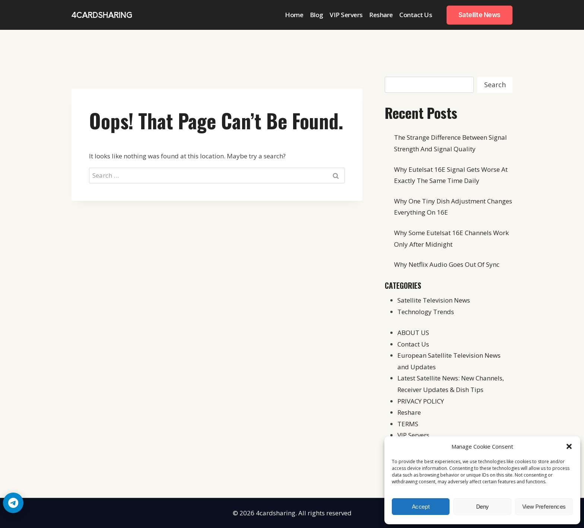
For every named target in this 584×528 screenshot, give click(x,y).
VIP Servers (346, 14)
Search (495, 84)
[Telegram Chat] (13, 503)
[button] (569, 446)
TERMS (407, 424)
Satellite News (479, 15)
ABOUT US (413, 332)
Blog (316, 14)
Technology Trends (425, 311)
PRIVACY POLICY (420, 401)
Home (294, 14)
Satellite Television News (433, 300)
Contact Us (415, 14)
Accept (421, 506)
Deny (482, 506)
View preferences (544, 506)
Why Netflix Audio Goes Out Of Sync (446, 264)
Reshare (381, 14)
